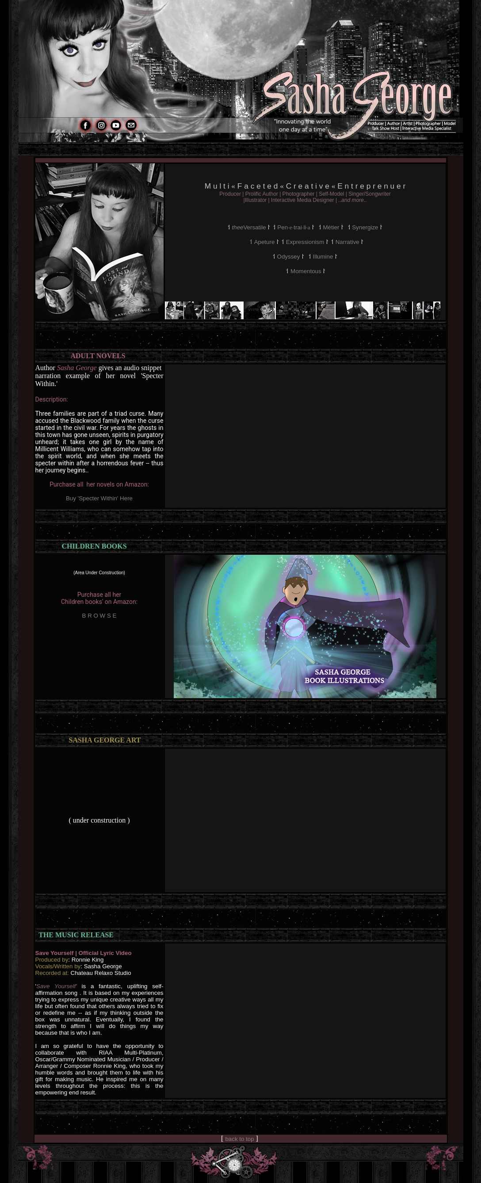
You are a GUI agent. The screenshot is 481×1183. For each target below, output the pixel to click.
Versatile (249, 227)
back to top (239, 1139)
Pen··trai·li (294, 227)
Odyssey (288, 256)
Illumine (323, 256)
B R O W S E (99, 615)
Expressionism (305, 242)
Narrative (347, 242)
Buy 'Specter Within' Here (99, 498)
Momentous (305, 271)
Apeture (264, 242)
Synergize (365, 227)
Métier (331, 227)
